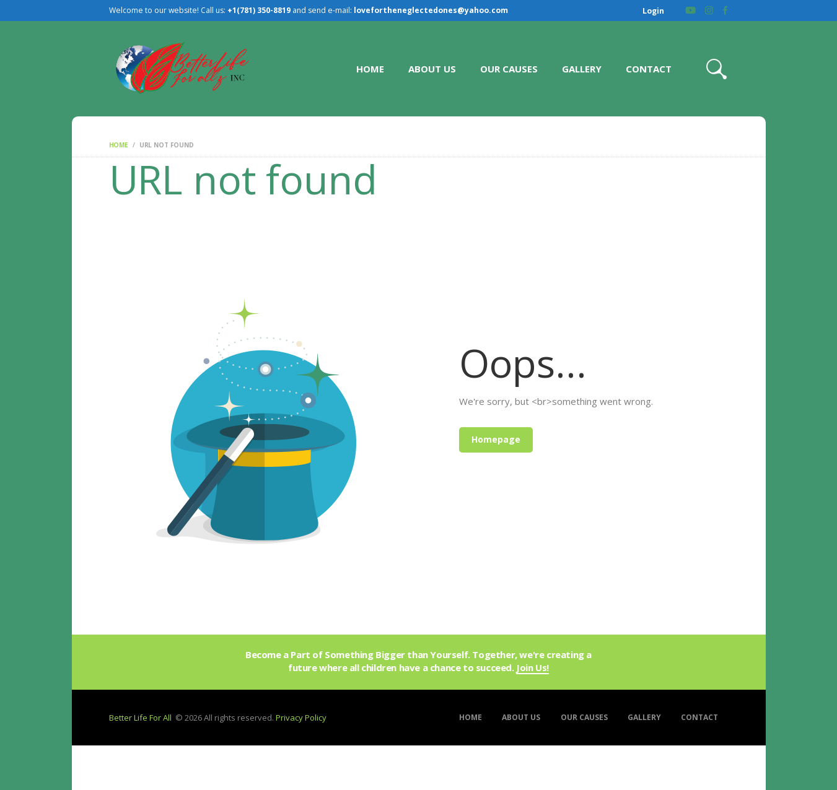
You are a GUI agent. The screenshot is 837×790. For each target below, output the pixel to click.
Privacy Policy (301, 717)
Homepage (495, 439)
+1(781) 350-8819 (259, 10)
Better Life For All (140, 717)
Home (118, 145)
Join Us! (532, 668)
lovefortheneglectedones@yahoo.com (431, 10)
